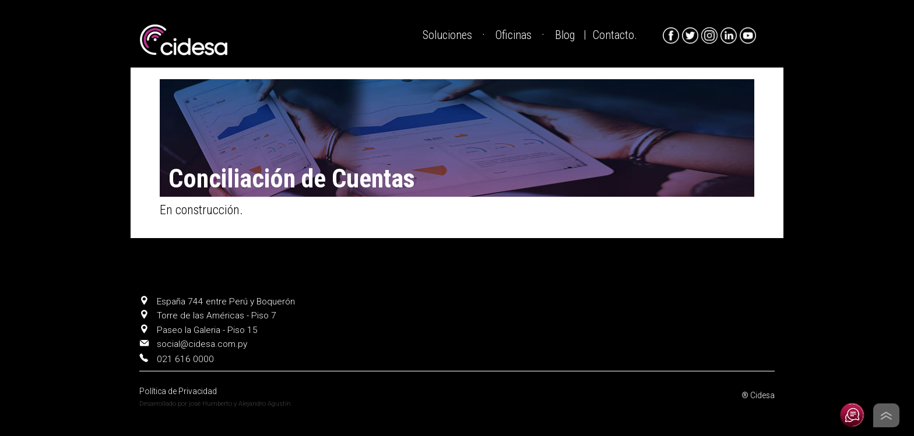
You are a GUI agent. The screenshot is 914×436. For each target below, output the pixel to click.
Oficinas (513, 35)
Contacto (613, 35)
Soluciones (447, 35)
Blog (565, 35)
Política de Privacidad (178, 391)
